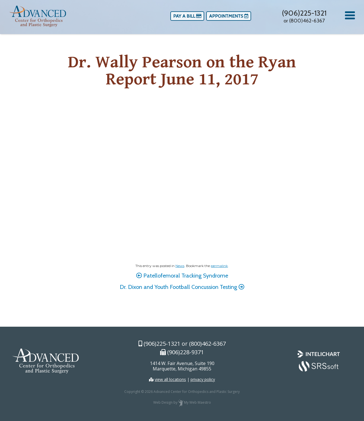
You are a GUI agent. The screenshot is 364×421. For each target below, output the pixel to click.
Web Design (163, 402)
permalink (219, 266)
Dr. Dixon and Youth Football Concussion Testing (182, 287)
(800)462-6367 (207, 343)
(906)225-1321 (304, 13)
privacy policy (203, 379)
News (179, 266)
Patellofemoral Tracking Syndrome (182, 275)
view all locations (170, 379)
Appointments (228, 16)
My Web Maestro (197, 402)
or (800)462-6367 (304, 21)
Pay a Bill (187, 16)
